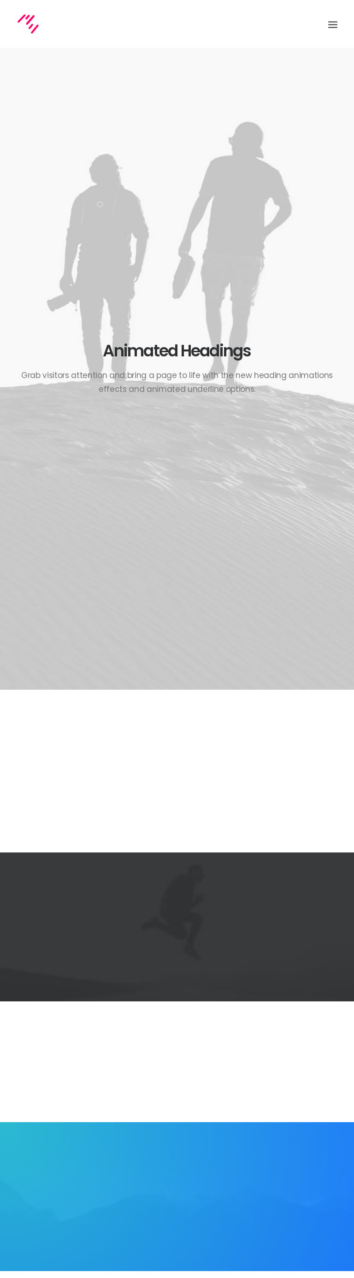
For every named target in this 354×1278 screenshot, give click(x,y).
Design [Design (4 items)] (253, 1092)
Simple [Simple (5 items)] (299, 1106)
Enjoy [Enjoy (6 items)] (281, 1092)
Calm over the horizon (163, 1093)
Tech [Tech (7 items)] (303, 1119)
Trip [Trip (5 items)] (278, 1133)
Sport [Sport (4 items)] (253, 1119)
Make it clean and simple (167, 1138)
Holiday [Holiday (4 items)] (309, 1092)
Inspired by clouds (157, 1115)
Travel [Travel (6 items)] (253, 1133)
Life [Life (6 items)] (249, 1106)
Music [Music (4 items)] (272, 1106)
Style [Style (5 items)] (279, 1119)
